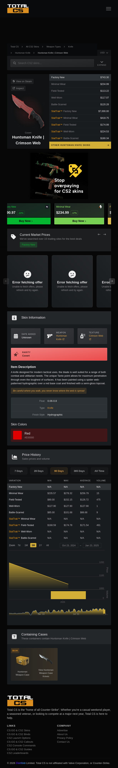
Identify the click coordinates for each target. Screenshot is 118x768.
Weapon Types (54, 46)
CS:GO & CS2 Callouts (20, 741)
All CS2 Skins (32, 46)
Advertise (62, 730)
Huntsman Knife (22, 53)
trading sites (54, 238)
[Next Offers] (104, 234)
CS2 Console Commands (21, 745)
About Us (62, 734)
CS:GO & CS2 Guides (19, 749)
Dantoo (21, 763)
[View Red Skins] (17, 435)
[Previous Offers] (99, 234)
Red (27, 433)
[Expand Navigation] (102, 63)
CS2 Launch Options (19, 737)
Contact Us (63, 741)
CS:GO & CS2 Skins (18, 730)
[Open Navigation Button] (108, 8)
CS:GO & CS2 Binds (18, 734)
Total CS (15, 46)
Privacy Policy (65, 737)
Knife (70, 46)
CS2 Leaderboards (17, 753)
